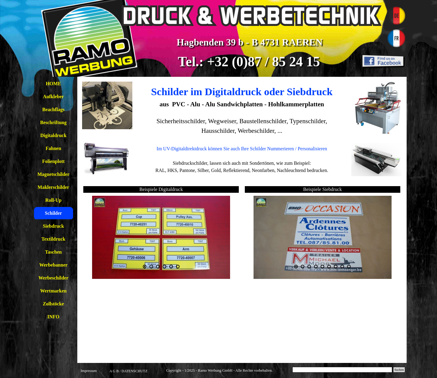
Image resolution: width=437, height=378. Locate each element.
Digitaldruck (53, 135)
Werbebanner (53, 264)
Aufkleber (53, 96)
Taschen (53, 252)
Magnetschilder (53, 174)
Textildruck (53, 239)
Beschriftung (53, 122)
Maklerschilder (53, 187)
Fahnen (53, 148)
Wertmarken (53, 290)
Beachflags (53, 109)
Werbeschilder (53, 277)
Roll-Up (53, 200)
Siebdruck (53, 226)
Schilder (53, 213)
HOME (53, 83)
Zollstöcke (53, 303)
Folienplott (53, 161)
